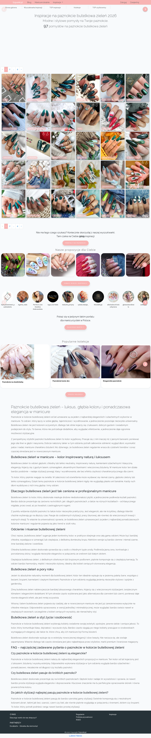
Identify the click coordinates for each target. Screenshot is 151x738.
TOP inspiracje (46, 9)
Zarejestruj (134, 2)
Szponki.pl (18, 2)
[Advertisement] (75, 51)
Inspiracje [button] (57, 2)
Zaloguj (123, 2)
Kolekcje (65, 9)
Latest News (75, 735)
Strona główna (9, 9)
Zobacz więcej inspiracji (75, 286)
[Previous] (2, 10)
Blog (29, 2)
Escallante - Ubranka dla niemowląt (24, 729)
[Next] (144, 10)
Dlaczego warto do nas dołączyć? (23, 720)
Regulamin (80, 717)
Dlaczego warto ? (75, 330)
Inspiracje (113, 717)
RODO (78, 722)
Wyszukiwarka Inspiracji (27, 9)
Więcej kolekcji (75, 397)
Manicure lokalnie (42, 2)
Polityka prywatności (84, 720)
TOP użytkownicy (83, 9)
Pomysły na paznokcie (75, 245)
